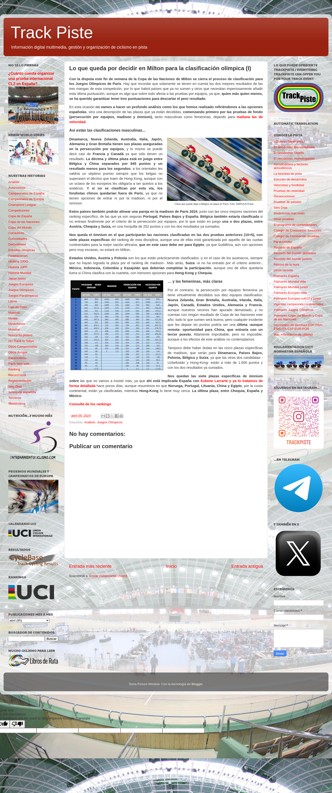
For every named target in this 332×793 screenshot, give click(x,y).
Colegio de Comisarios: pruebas (296, 236)
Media (12, 318)
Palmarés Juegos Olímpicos (294, 310)
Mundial (13, 329)
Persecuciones (284, 196)
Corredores (16, 233)
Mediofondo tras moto (289, 213)
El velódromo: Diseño (289, 153)
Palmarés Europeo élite (290, 293)
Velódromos (16, 403)
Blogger (197, 684)
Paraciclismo (17, 358)
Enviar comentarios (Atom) (108, 576)
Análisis (89, 422)
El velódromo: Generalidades (294, 147)
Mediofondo (16, 324)
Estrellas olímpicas (21, 250)
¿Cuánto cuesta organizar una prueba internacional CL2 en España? (31, 78)
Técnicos (14, 398)
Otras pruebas (284, 219)
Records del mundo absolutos (295, 253)
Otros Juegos (17, 352)
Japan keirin (17, 278)
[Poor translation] (17, 724)
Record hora (17, 375)
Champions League (22, 205)
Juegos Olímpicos (109, 422)
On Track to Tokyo (21, 341)
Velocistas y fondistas (289, 185)
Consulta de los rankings (90, 404)
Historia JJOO (18, 261)
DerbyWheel (17, 244)
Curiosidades (17, 238)
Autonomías (16, 187)
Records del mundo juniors (293, 259)
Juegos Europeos (20, 284)
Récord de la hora (286, 264)
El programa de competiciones (295, 224)
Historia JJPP (18, 267)
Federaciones (18, 256)
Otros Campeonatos (22, 346)
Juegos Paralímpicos (23, 295)
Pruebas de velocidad (289, 191)
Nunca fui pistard (20, 335)
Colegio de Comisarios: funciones (297, 230)
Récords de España (288, 247)
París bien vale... (20, 363)
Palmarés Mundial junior (291, 287)
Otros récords (283, 270)
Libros (12, 301)
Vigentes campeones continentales (298, 304)
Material (14, 312)
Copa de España (20, 216)
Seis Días (15, 386)
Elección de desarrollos (290, 179)
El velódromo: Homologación (294, 158)
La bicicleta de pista (288, 173)
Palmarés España (286, 276)
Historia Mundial (19, 273)
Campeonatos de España (26, 193)
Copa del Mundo (20, 227)
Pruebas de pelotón (287, 202)
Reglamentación (20, 381)
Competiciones (18, 210)
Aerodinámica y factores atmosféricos (291, 166)
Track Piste (52, 32)
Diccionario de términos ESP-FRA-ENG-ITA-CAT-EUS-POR (298, 327)
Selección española (22, 392)
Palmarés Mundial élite (290, 281)
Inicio (171, 566)
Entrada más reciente (90, 566)
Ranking (14, 369)
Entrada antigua (247, 566)
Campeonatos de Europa (26, 199)
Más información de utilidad (293, 334)
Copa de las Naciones (24, 222)
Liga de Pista (17, 307)
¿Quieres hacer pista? (289, 141)
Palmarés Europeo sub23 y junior (297, 298)
